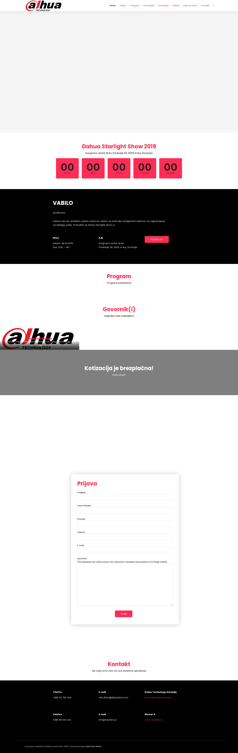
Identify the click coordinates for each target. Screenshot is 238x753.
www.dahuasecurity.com (158, 697)
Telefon (125, 534)
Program (134, 5)
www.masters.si (154, 719)
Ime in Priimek (125, 508)
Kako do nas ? (190, 5)
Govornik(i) (149, 5)
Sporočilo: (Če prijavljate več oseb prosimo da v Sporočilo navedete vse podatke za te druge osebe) (125, 581)
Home (113, 5)
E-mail (125, 547)
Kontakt (205, 5)
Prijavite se (157, 239)
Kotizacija (163, 5)
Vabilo (123, 5)
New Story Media (94, 746)
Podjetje (125, 495)
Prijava (176, 5)
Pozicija (125, 521)
